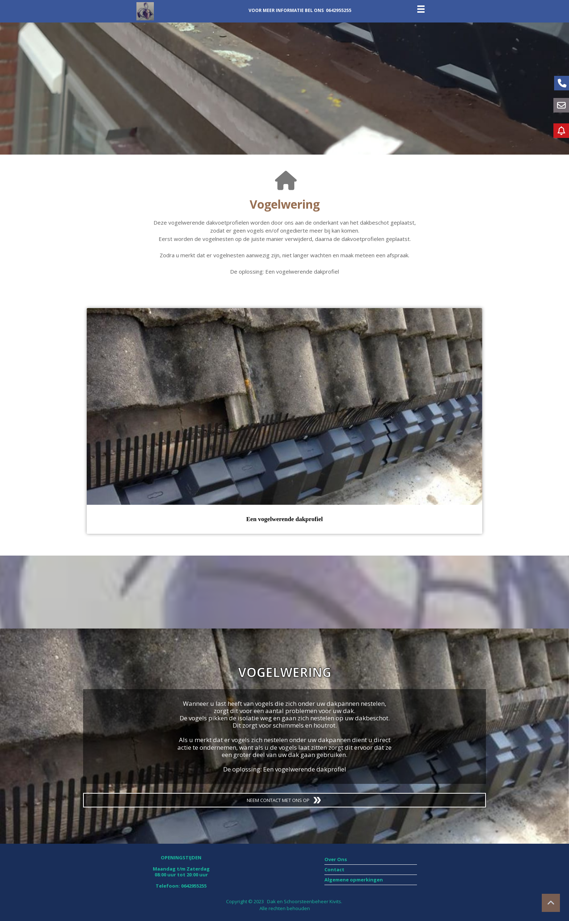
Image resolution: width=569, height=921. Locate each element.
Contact (334, 869)
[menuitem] (370, 860)
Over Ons (335, 859)
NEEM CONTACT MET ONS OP (285, 800)
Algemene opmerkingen (354, 879)
